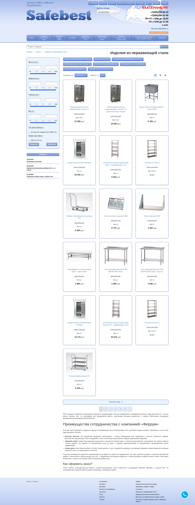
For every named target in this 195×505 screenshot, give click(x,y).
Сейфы (32, 38)
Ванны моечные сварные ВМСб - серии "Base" (152, 108)
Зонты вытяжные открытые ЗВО (116, 216)
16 (102, 75)
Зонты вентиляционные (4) (74, 69)
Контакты (103, 3)
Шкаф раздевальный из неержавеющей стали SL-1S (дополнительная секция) (115, 109)
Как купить (140, 3)
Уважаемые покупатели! (34, 161)
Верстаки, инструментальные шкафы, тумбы (123, 38)
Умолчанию (80, 75)
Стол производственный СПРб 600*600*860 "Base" (115, 270)
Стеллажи (72, 38)
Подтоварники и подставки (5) (133, 64)
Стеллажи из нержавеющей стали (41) (127, 59)
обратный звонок (158, 32)
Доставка (112, 3)
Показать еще (115, 402)
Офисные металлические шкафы (45, 38)
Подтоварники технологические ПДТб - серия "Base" (79, 270)
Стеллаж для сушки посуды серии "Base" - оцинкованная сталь (115, 164)
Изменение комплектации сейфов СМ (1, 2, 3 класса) (41, 169)
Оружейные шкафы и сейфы (60, 38)
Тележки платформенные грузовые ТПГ (79, 217)
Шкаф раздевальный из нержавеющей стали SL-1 (79, 108)
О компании (93, 3)
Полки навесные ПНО (152, 216)
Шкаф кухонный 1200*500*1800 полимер (79, 324)
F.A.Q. (149, 3)
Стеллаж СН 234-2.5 (152, 323)
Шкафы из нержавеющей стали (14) (77, 59)
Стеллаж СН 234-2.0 (152, 163)
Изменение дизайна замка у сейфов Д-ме (40, 176)
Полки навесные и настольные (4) (77, 64)
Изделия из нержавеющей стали (86, 38)
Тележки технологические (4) (100, 69)
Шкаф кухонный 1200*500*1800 (79, 163)
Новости (156, 3)
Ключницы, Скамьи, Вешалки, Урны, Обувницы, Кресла (145, 37)
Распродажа (162, 38)
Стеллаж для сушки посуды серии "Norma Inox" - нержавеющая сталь (115, 324)
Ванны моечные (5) (102, 59)
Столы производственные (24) (106, 64)
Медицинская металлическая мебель (104, 38)
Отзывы (164, 3)
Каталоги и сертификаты (126, 3)
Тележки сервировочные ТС (79, 376)
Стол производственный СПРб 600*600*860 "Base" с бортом (152, 270)
